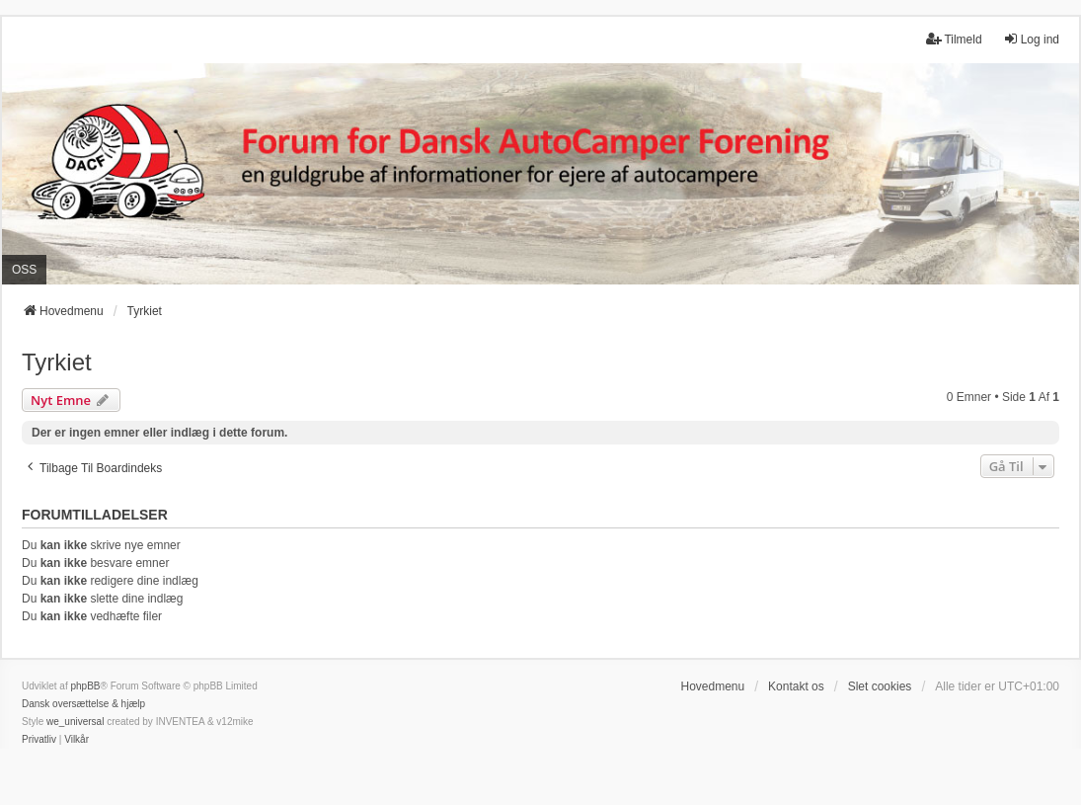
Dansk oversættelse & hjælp (83, 703)
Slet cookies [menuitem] (880, 686)
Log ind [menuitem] (1031, 39)
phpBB (85, 686)
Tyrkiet (57, 362)
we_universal (75, 721)
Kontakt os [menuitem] (796, 686)
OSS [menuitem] (24, 270)
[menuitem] (39, 740)
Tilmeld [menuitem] (953, 39)
